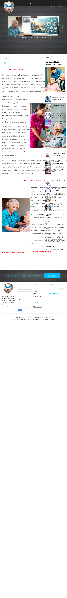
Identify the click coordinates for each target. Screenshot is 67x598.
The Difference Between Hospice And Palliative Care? (58, 123)
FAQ (30, 3)
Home (21, 264)
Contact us (52, 275)
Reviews (47, 228)
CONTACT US (36, 291)
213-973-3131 (5, 307)
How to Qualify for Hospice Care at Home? (54, 63)
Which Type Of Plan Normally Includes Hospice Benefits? (57, 115)
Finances (47, 221)
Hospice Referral (22, 3)
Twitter (61, 7)
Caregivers (48, 218)
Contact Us (35, 3)
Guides (47, 223)
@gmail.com (5, 305)
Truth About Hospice (22, 319)
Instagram (55, 7)
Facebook (51, 7)
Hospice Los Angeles (50, 319)
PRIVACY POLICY (37, 296)
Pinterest (58, 7)
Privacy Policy (44, 3)
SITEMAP (52, 3)
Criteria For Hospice (29, 317)
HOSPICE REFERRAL (38, 289)
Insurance (47, 226)
